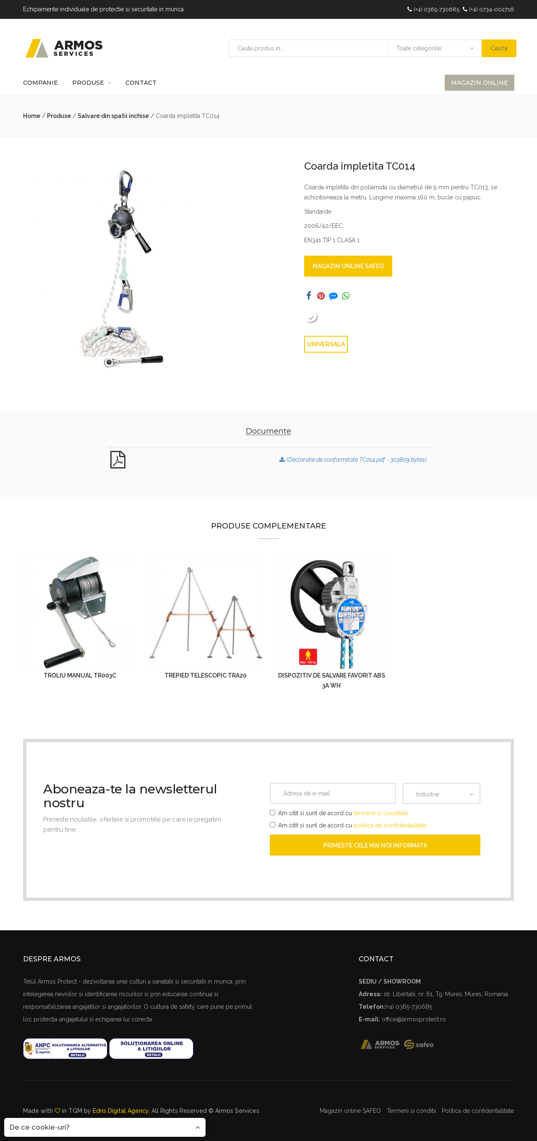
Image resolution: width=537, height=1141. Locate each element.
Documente (268, 431)
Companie (40, 82)
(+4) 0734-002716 (491, 9)
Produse (88, 82)
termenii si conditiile (381, 813)
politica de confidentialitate (390, 825)
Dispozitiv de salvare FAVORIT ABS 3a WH (331, 680)
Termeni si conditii (411, 1110)
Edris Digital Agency (121, 1110)
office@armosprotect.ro (414, 1019)
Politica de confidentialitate (478, 1110)
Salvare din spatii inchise (113, 116)
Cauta (499, 48)
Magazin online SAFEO (348, 266)
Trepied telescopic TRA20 (205, 675)
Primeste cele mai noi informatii (375, 845)
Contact (140, 82)
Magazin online (479, 82)
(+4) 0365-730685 (436, 9)
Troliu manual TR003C (80, 675)
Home (31, 116)
